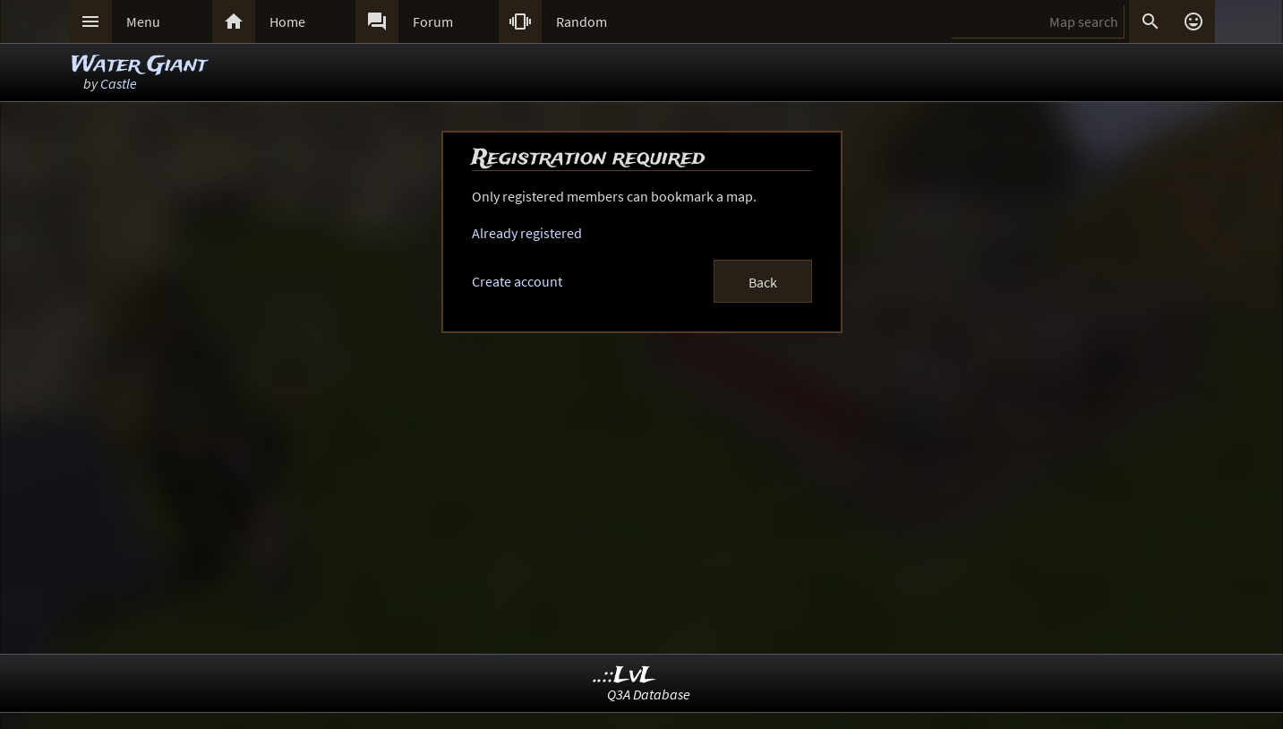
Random (581, 21)
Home (287, 21)
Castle (118, 83)
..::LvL (624, 675)
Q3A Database (648, 694)
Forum (433, 21)
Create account (517, 281)
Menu (143, 21)
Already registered (527, 233)
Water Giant (139, 65)
